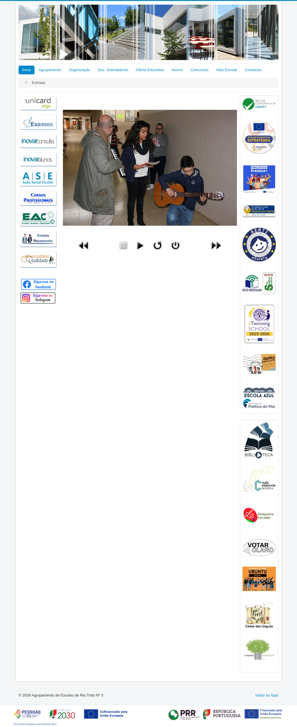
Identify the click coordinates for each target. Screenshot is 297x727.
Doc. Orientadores (113, 70)
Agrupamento (50, 70)
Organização (79, 70)
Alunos (177, 70)
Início (26, 70)
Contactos (253, 70)
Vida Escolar (226, 70)
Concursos (200, 70)
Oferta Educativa (150, 70)
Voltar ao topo (266, 695)
